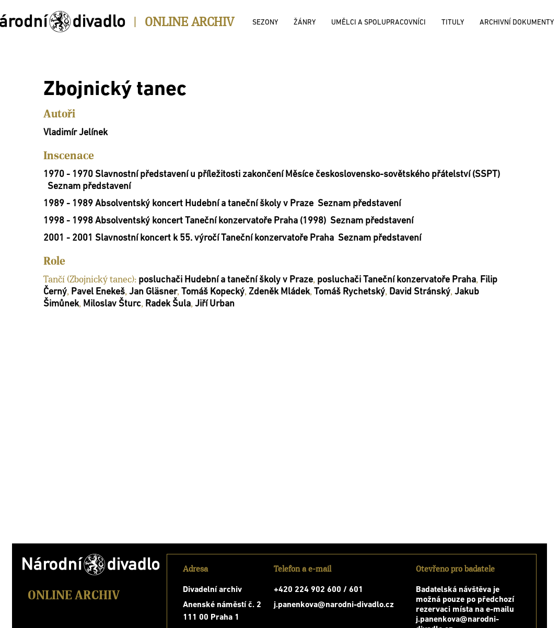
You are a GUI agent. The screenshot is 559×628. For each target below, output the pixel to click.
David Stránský (419, 292)
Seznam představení (89, 187)
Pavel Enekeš (98, 292)
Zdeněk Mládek (279, 292)
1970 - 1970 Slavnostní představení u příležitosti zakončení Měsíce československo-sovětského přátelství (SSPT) (271, 175)
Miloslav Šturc (112, 304)
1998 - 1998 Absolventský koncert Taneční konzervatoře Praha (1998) (184, 221)
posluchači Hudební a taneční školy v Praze (225, 280)
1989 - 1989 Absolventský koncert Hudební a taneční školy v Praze (178, 204)
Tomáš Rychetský (349, 292)
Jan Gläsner (153, 292)
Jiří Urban (215, 304)
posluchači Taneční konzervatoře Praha (396, 280)
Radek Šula (168, 304)
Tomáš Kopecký (212, 292)
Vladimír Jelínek (75, 133)
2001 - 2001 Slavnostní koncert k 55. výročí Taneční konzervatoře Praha (188, 238)
